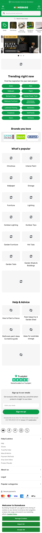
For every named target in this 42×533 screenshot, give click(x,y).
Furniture (11, 205)
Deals (4, 30)
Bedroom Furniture (10, 101)
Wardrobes (30, 108)
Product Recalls (6, 463)
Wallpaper (11, 91)
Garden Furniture (11, 245)
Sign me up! (21, 412)
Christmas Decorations (31, 102)
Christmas (13, 30)
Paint (31, 91)
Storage (31, 186)
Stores (3, 447)
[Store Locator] (21, 2)
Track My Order (6, 450)
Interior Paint (31, 166)
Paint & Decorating (21, 31)
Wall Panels (31, 113)
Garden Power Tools (31, 96)
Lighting (31, 205)
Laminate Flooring (11, 108)
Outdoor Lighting (11, 225)
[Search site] (4, 13)
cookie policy (32, 420)
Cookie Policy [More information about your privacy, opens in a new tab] (12, 516)
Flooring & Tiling (39, 31)
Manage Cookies (21, 520)
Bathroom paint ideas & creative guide (11, 337)
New (30, 86)
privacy (23, 420)
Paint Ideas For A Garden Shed (31, 318)
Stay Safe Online (7, 460)
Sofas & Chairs (11, 96)
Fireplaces (10, 113)
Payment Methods (7, 457)
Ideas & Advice (6, 453)
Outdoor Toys (31, 225)
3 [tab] (23, 56)
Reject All (20, 526)
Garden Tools (11, 264)
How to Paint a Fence (11, 318)
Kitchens (31, 118)
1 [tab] (18, 56)
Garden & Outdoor (30, 31)
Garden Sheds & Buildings (31, 264)
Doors (11, 118)
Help (2, 443)
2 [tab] (21, 56)
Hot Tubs (31, 245)
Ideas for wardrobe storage (31, 337)
